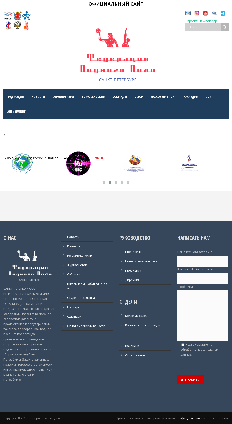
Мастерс (73, 307)
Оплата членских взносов (86, 326)
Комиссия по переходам (142, 325)
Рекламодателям (79, 255)
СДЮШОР (74, 316)
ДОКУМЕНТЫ (73, 157)
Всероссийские (93, 96)
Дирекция (132, 280)
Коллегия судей (136, 316)
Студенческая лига (81, 298)
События (73, 274)
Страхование (135, 355)
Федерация (15, 96)
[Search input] (204, 27)
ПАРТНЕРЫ (95, 157)
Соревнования (63, 96)
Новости (38, 96)
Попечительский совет (142, 261)
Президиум (133, 270)
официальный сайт (194, 418)
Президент (133, 252)
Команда (73, 246)
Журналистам (77, 265)
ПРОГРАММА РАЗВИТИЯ (42, 157)
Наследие (191, 96)
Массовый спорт (163, 96)
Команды (119, 96)
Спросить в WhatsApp (201, 21)
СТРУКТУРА (12, 157)
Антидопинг (16, 111)
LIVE (208, 96)
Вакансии (132, 346)
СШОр (139, 96)
